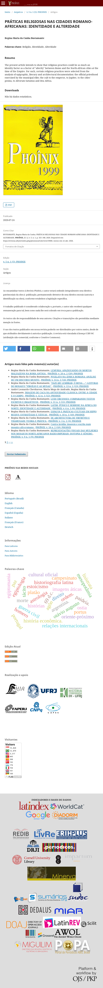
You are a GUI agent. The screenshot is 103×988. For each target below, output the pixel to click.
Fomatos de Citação (14, 246)
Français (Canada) (14, 508)
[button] (9, 348)
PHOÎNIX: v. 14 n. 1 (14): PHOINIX (58, 379)
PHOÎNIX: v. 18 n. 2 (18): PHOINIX (53, 427)
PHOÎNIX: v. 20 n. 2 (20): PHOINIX (65, 373)
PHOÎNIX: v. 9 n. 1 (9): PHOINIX (27, 436)
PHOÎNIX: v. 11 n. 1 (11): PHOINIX (58, 401)
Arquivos (18, 12)
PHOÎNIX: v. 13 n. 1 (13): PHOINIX (71, 386)
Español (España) (14, 512)
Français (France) (14, 522)
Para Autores (11, 550)
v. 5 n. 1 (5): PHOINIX (37, 12)
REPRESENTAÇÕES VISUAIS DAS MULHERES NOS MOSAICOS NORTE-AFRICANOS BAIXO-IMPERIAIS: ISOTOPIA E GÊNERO (54, 432)
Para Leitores (11, 546)
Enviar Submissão (16, 454)
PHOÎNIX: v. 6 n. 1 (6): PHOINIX (68, 408)
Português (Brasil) (14, 498)
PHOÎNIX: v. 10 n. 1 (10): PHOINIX (67, 414)
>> (11, 442)
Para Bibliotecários (14, 555)
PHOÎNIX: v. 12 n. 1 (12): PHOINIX (43, 395)
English (8, 503)
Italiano (9, 517)
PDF (10, 204)
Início (7, 12)
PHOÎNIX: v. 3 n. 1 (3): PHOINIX (64, 420)
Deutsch (9, 526)
